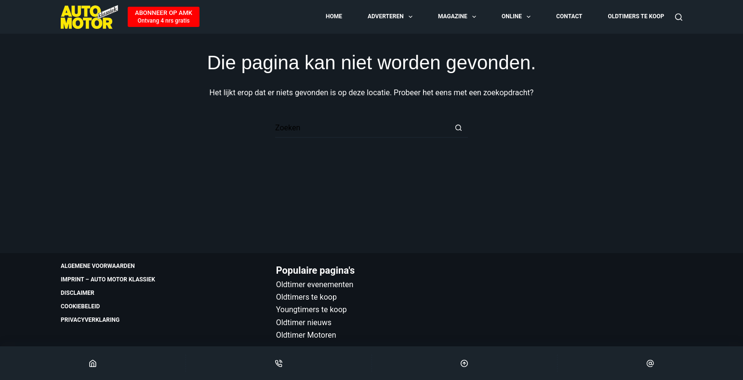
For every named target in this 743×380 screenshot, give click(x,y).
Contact (569, 16)
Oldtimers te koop (636, 16)
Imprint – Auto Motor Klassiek (108, 279)
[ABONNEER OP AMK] (163, 17)
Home (334, 16)
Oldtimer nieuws (304, 322)
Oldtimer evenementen (315, 284)
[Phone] (278, 363)
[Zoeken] (678, 17)
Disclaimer (77, 293)
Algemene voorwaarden (98, 266)
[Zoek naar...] (362, 128)
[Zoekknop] (458, 128)
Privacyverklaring (90, 320)
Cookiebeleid (80, 306)
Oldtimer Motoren (306, 335)
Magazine (458, 17)
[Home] (92, 363)
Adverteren (391, 17)
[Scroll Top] (464, 363)
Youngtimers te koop (311, 309)
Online (517, 17)
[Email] (650, 363)
